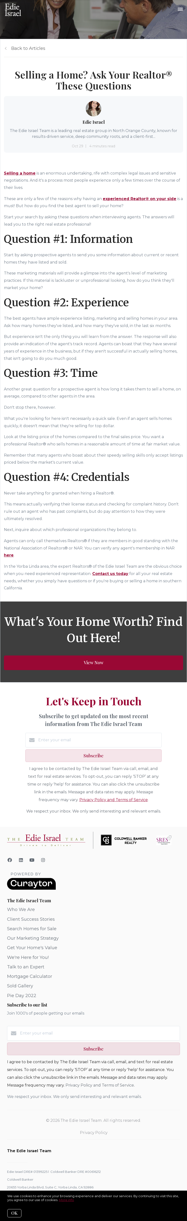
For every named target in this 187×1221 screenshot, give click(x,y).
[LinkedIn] (21, 860)
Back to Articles (28, 48)
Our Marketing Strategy (33, 938)
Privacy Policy (93, 1132)
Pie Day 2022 (21, 995)
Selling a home (20, 173)
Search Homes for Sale (31, 928)
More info (66, 1200)
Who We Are (21, 909)
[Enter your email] (99, 740)
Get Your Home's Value (32, 947)
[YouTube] (32, 860)
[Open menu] (180, 9)
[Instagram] (43, 860)
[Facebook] (10, 860)
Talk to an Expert (25, 967)
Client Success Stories (31, 919)
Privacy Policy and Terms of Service (113, 799)
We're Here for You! (28, 957)
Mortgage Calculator (29, 976)
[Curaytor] (31, 888)
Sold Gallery (20, 986)
